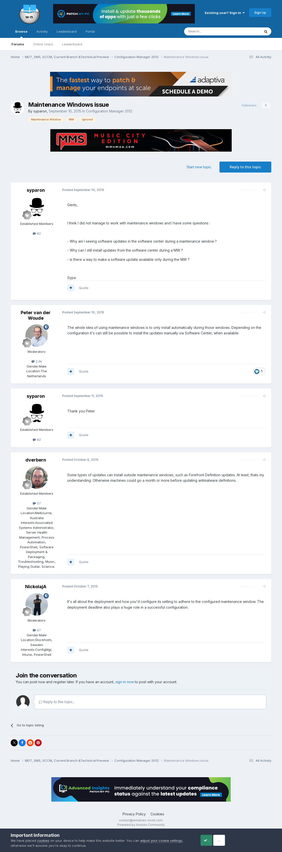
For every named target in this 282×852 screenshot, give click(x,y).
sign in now (124, 682)
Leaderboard (72, 44)
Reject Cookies (253, 840)
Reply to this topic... (57, 702)
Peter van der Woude (36, 315)
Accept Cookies (213, 840)
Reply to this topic (245, 167)
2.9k (36, 361)
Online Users (43, 44)
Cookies (157, 814)
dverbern (35, 460)
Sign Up (260, 12)
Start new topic (199, 167)
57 (37, 503)
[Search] (209, 31)
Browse (21, 33)
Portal (90, 31)
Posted (81, 190)
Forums (17, 44)
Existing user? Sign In (225, 13)
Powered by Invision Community (141, 825)
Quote (82, 288)
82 (37, 233)
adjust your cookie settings (161, 841)
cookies (43, 841)
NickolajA (35, 586)
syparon (40, 111)
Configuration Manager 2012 (109, 111)
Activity (42, 31)
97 (37, 630)
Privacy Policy (134, 814)
